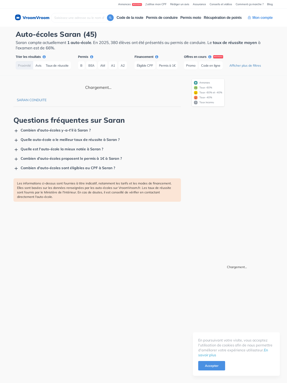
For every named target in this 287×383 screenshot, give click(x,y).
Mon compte (260, 18)
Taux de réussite (57, 65)
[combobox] (83, 18)
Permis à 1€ (167, 65)
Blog (270, 4)
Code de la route (130, 18)
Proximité (24, 65)
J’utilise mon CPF (156, 4)
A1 (113, 65)
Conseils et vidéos (221, 4)
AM (102, 65)
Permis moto (190, 18)
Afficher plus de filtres (245, 65)
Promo (190, 65)
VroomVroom (32, 17)
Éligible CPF (145, 65)
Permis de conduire (162, 18)
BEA (91, 65)
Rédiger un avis (179, 4)
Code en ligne (210, 65)
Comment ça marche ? (249, 4)
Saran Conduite (32, 100)
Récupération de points (223, 18)
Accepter (211, 366)
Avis (38, 65)
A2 (123, 65)
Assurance (199, 4)
